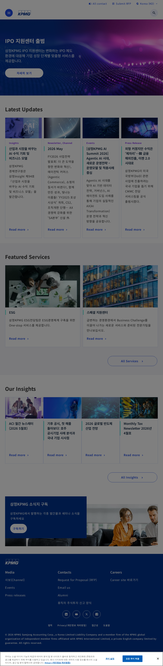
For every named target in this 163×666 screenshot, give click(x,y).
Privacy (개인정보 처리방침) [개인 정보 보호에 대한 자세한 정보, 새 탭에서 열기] (58, 663)
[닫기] (157, 658)
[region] (81, 659)
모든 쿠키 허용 (132, 658)
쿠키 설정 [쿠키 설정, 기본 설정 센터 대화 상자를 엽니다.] (110, 658)
